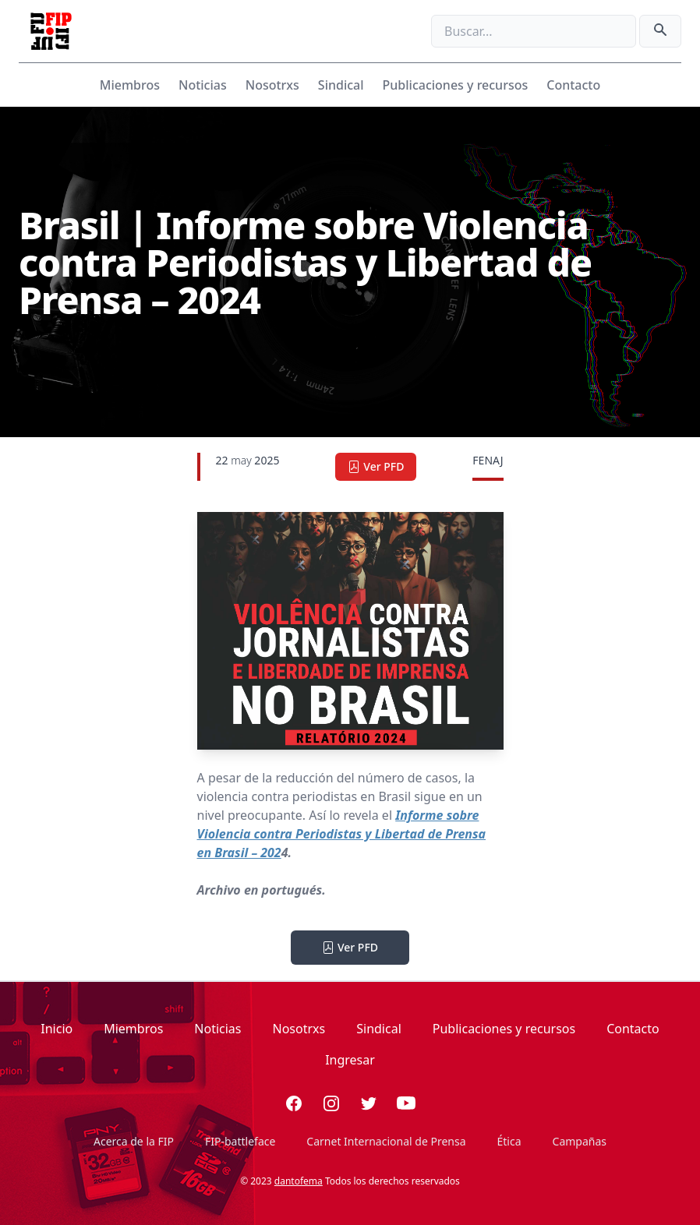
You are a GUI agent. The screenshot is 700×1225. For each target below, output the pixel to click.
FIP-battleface (240, 1141)
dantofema (298, 1181)
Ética (509, 1141)
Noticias (203, 85)
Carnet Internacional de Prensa (385, 1141)
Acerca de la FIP (134, 1141)
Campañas (579, 1141)
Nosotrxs (272, 85)
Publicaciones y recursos (456, 85)
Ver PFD (376, 466)
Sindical (341, 85)
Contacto (573, 85)
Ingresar (350, 1059)
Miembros (130, 85)
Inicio (56, 1028)
